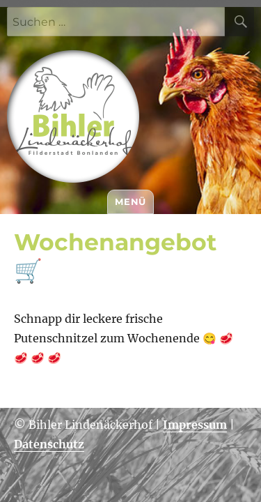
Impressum (195, 425)
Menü (130, 201)
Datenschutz (49, 444)
